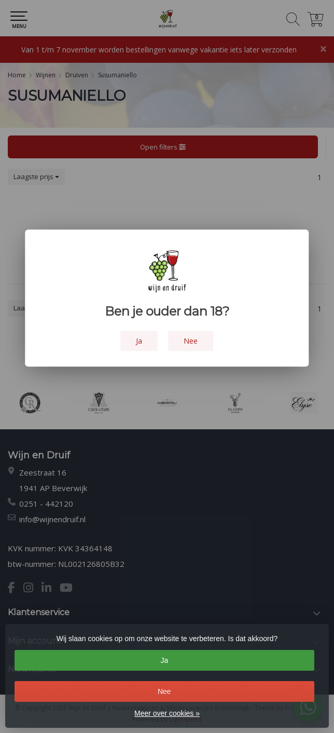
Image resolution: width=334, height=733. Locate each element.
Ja (164, 660)
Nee (164, 691)
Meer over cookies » (167, 713)
